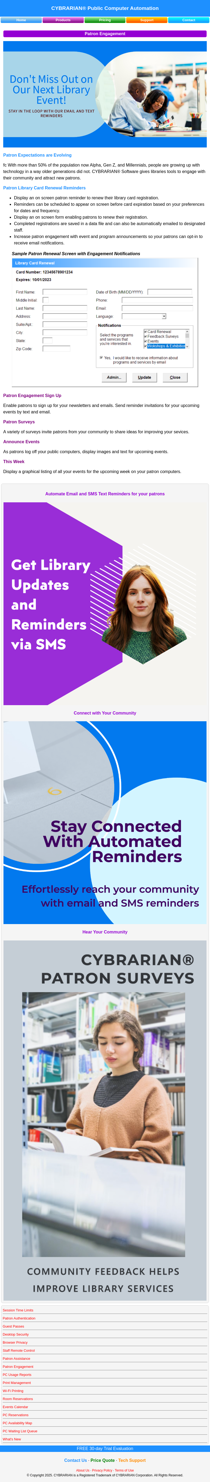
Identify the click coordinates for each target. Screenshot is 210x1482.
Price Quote (103, 1460)
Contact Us (75, 1460)
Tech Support (132, 1460)
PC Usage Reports (17, 1375)
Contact (188, 20)
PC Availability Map (17, 1423)
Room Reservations (18, 1399)
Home (21, 20)
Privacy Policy (102, 1470)
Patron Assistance (16, 1359)
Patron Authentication (19, 1318)
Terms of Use (124, 1470)
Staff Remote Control (19, 1350)
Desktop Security (16, 1334)
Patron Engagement (18, 1367)
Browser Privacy (15, 1342)
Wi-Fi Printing (13, 1391)
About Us (82, 1470)
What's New (12, 1439)
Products (63, 20)
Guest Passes (13, 1326)
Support (147, 20)
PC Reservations (16, 1415)
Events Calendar (15, 1407)
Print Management (17, 1383)
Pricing (105, 20)
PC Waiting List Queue (20, 1431)
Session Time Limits (18, 1310)
